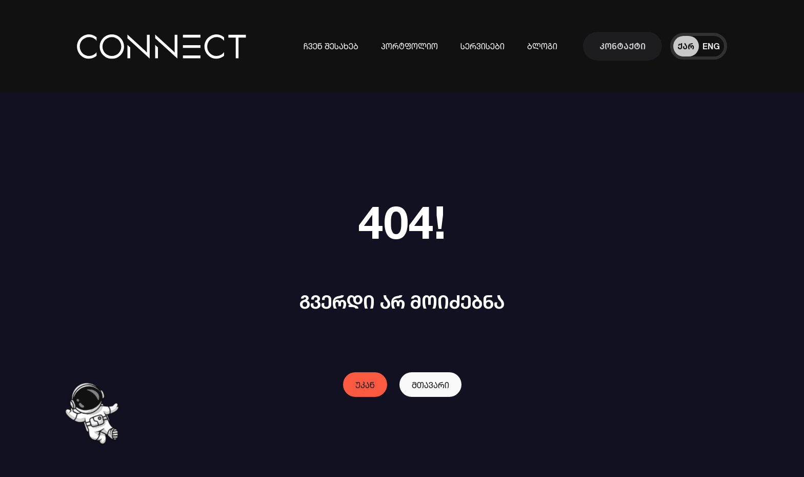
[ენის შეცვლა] (698, 46)
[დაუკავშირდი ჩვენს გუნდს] (622, 46)
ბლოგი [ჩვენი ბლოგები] (542, 46)
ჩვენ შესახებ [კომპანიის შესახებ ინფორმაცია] (331, 46)
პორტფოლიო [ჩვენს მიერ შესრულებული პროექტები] (409, 46)
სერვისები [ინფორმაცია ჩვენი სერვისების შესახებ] (482, 46)
